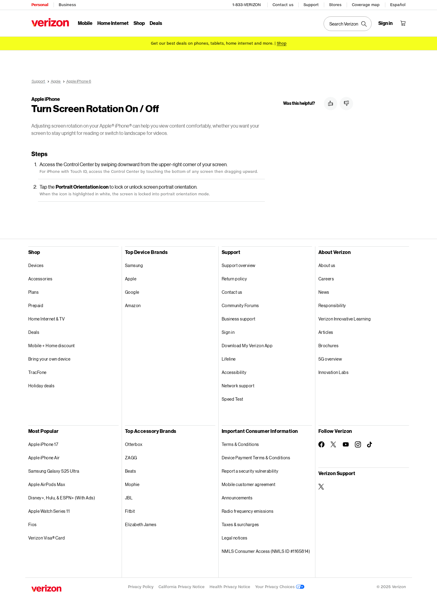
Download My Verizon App (247, 345)
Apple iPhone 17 (43, 444)
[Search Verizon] (348, 23)
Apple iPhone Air (44, 457)
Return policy (234, 278)
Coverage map (366, 4)
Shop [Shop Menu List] (139, 23)
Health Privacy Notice (230, 586)
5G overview (330, 358)
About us (326, 265)
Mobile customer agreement (249, 484)
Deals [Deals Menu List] (156, 23)
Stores (335, 4)
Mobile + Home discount (51, 345)
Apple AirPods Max (46, 484)
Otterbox (134, 444)
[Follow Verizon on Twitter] (334, 444)
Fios (32, 524)
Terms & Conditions (240, 444)
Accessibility (234, 372)
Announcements (237, 497)
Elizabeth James (141, 524)
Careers (326, 278)
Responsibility (332, 305)
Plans (33, 292)
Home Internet (113, 23)
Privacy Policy (141, 586)
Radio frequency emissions (248, 511)
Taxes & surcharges (240, 524)
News (323, 292)
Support (311, 4)
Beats (130, 471)
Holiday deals (41, 385)
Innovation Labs (333, 372)
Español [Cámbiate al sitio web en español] (397, 4)
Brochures (328, 345)
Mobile (85, 23)
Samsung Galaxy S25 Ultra (53, 471)
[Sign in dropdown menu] (385, 23)
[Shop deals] (281, 43)
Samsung (134, 265)
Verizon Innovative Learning (344, 318)
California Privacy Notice (181, 586)
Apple (131, 278)
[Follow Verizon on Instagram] (358, 444)
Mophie (132, 484)
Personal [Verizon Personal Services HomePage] (39, 4)
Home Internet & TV (46, 318)
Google (132, 292)
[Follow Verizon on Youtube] (346, 444)
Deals (34, 332)
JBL (129, 497)
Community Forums (240, 305)
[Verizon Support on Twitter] (321, 487)
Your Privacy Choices (279, 586)
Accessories (40, 278)
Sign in (228, 332)
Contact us (282, 4)
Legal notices (235, 537)
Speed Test (232, 399)
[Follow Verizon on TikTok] (370, 445)
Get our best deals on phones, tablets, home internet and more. (212, 43)
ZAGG (131, 457)
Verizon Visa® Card (46, 537)
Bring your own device (49, 358)
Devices (36, 265)
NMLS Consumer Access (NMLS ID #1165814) (266, 551)
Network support (238, 385)
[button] (330, 103)
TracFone (37, 372)
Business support (238, 318)
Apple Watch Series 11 (49, 511)
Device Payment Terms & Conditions (256, 457)
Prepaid (35, 305)
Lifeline (229, 358)
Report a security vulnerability (250, 471)
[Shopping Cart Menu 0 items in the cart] (403, 23)
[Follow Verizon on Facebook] (321, 444)
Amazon (133, 305)
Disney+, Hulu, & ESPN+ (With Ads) (61, 497)
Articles (325, 332)
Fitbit (130, 511)
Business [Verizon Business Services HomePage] (67, 4)
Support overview (238, 265)
